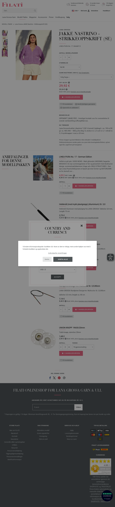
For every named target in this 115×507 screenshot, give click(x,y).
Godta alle (63, 259)
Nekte (47, 259)
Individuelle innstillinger (57, 253)
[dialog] (57, 253)
